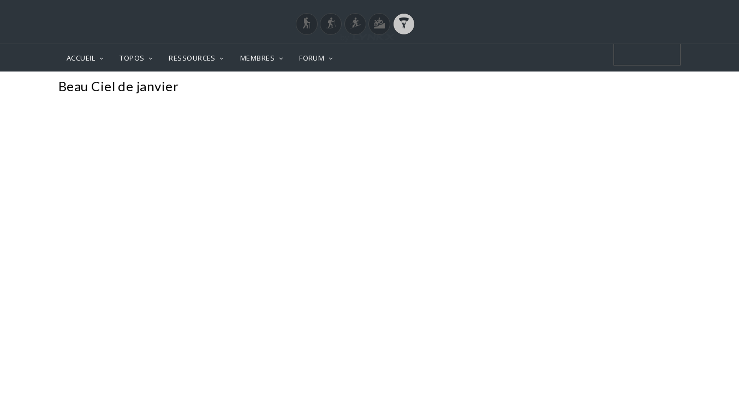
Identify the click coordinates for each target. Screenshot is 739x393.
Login (624, 10)
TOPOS (132, 58)
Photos (659, 87)
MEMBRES (257, 58)
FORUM (311, 58)
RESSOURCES (192, 58)
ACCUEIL (81, 58)
